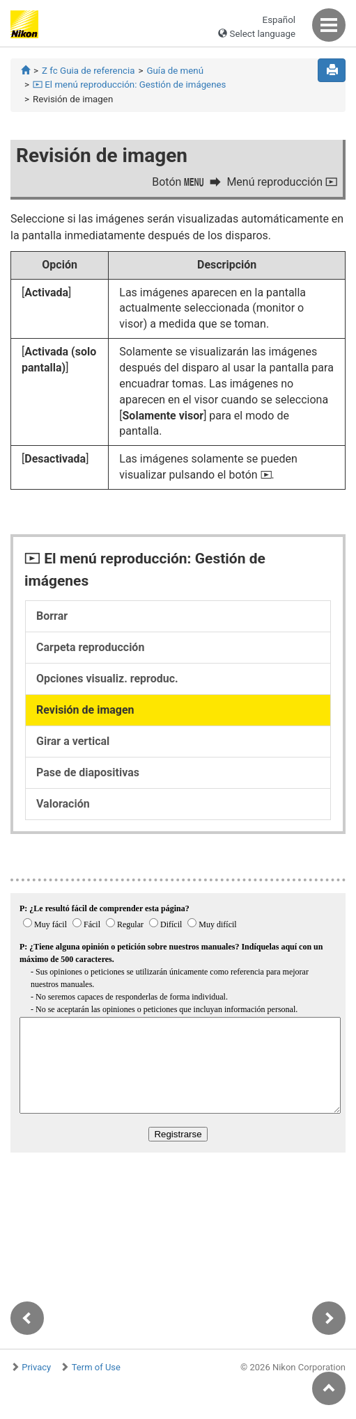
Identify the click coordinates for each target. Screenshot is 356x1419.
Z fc (88, 70)
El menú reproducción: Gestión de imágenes (129, 84)
